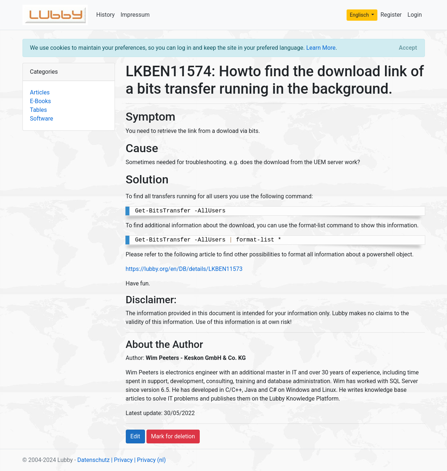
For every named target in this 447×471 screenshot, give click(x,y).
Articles (40, 92)
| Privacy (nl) (150, 459)
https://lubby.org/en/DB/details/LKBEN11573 (184, 268)
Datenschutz (93, 459)
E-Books (40, 101)
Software (41, 118)
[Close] (408, 48)
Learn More (321, 47)
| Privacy (122, 459)
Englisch (360, 15)
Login (414, 14)
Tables (38, 109)
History (105, 14)
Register (391, 14)
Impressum (135, 14)
